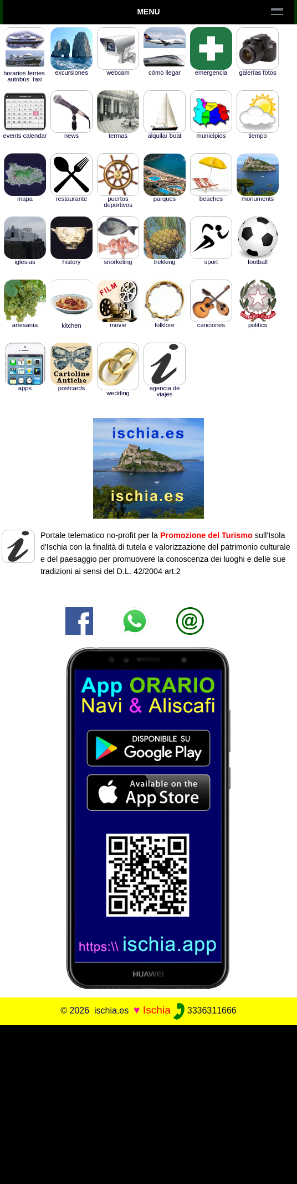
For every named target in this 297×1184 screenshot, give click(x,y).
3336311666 (204, 1010)
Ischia (157, 1010)
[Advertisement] (148, 1102)
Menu (148, 11)
